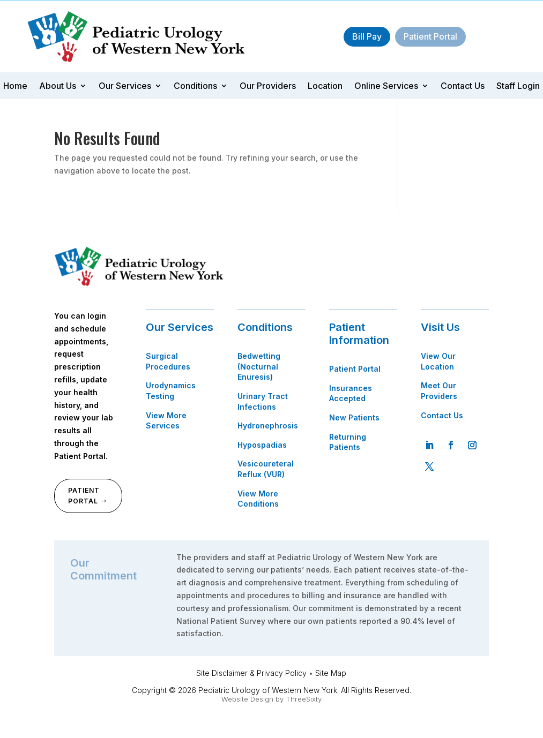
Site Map (330, 672)
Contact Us (463, 86)
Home (15, 86)
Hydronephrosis (267, 425)
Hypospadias (262, 444)
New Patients (354, 417)
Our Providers (268, 86)
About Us (57, 86)
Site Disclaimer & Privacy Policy (251, 672)
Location (325, 86)
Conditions (195, 86)
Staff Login (518, 86)
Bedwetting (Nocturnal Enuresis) (258, 366)
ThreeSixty (304, 699)
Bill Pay (367, 36)
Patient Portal (430, 36)
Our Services (125, 86)
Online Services (386, 86)
